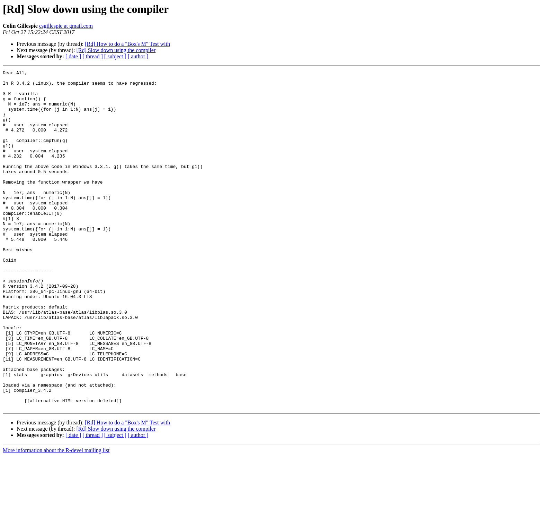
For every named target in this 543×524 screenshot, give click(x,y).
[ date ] (73, 56)
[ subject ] (115, 56)
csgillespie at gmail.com (66, 26)
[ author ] (138, 56)
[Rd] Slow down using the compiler (115, 50)
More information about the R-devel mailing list (56, 518)
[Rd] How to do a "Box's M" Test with (127, 44)
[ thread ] (92, 56)
